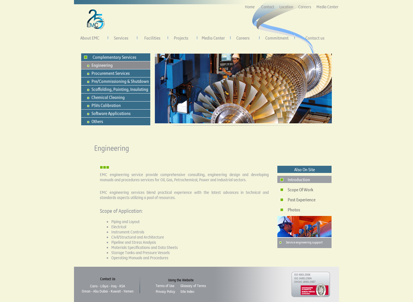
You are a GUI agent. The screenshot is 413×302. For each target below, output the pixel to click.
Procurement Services (110, 73)
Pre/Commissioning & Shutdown (120, 81)
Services (121, 38)
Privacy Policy (165, 291)
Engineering (102, 65)
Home (250, 6)
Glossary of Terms (193, 285)
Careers (304, 6)
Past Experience (301, 199)
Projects (181, 38)
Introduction (299, 179)
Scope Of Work (300, 189)
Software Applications (110, 113)
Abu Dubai (100, 291)
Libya (104, 286)
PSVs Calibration (106, 105)
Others (97, 121)
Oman (86, 291)
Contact (267, 6)
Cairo (94, 286)
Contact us (314, 38)
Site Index (187, 291)
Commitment (277, 38)
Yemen (128, 291)
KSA (122, 286)
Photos (294, 210)
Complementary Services (114, 57)
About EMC (89, 38)
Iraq (113, 286)
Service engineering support (304, 242)
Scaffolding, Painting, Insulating (119, 89)
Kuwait (116, 291)
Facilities (152, 38)
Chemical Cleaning (108, 97)
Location (286, 6)
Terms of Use (165, 285)
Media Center (327, 6)
